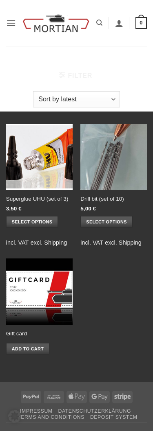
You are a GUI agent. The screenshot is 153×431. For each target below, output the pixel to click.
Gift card (16, 333)
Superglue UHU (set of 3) (37, 199)
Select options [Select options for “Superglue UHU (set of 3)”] (32, 221)
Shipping (55, 242)
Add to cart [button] (28, 348)
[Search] (99, 23)
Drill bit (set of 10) (102, 199)
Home (42, 60)
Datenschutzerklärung (94, 411)
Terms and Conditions (51, 417)
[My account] (119, 23)
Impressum (36, 411)
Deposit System (113, 417)
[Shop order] (76, 99)
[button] (11, 23)
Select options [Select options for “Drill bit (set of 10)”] (106, 221)
